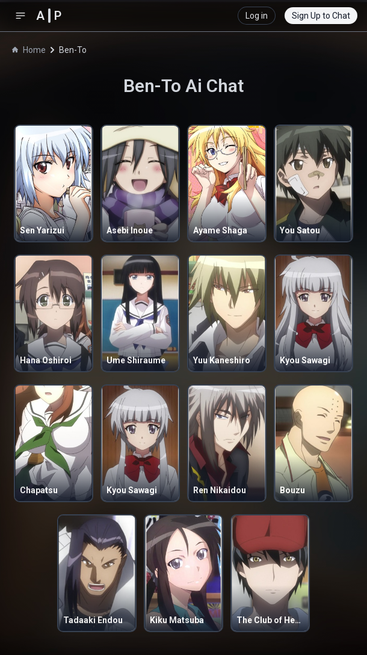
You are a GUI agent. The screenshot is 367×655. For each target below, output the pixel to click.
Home (29, 50)
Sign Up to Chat (321, 15)
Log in (256, 15)
